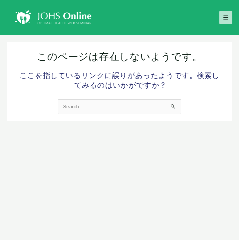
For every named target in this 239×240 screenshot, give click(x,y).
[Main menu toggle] (225, 17)
